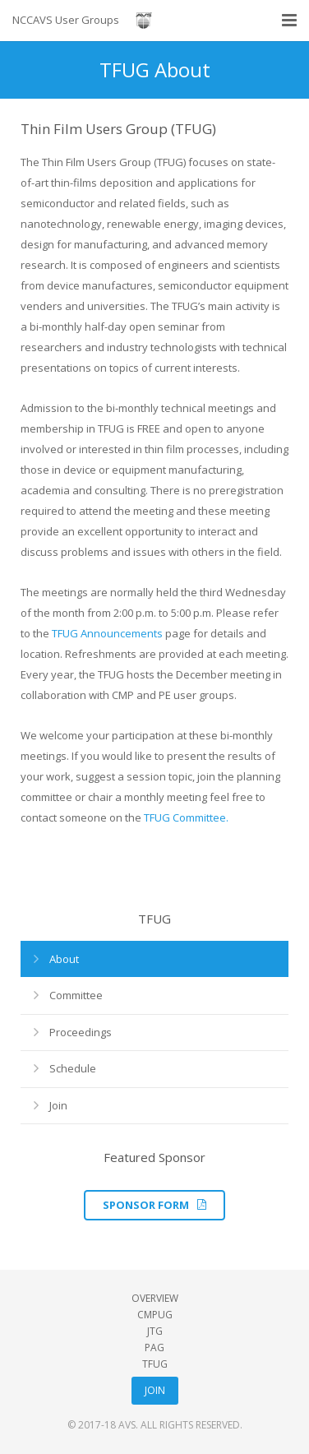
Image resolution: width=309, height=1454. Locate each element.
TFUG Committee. (186, 817)
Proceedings (80, 1032)
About (64, 959)
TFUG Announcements (107, 633)
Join (58, 1105)
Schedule (72, 1068)
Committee (76, 995)
